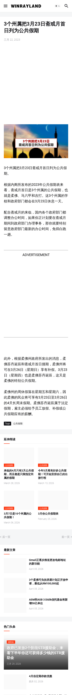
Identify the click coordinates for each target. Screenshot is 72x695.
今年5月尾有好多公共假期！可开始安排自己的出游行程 (53, 474)
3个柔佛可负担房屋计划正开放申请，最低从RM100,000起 (48, 581)
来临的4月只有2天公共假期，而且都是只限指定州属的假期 (19, 474)
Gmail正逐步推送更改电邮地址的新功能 (47, 561)
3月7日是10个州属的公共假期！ (17, 515)
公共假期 (17, 423)
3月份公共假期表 (48, 513)
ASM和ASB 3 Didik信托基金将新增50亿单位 (48, 601)
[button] (5, 6)
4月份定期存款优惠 (40, 676)
